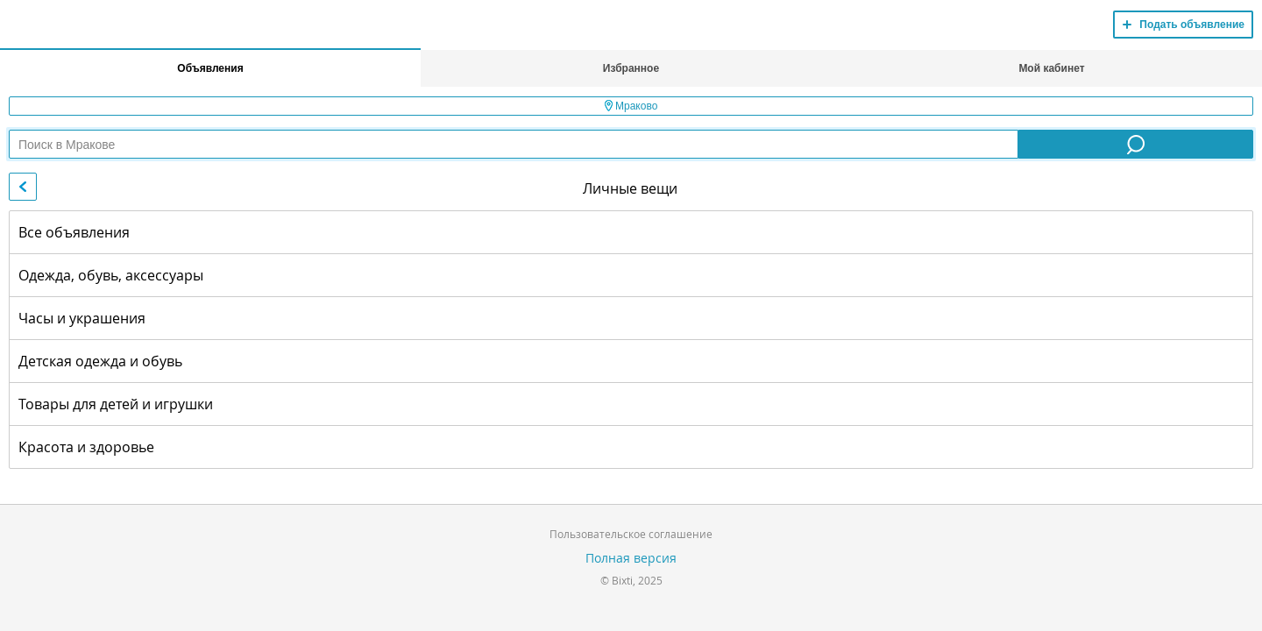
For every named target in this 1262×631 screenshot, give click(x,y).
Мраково (631, 106)
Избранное (631, 68)
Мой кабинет (1051, 68)
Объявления (210, 68)
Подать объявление (1191, 24)
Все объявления (74, 232)
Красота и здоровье (86, 447)
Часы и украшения (81, 318)
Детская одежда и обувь (100, 361)
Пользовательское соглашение (631, 534)
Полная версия (631, 557)
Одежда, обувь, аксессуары (110, 275)
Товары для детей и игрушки (115, 404)
